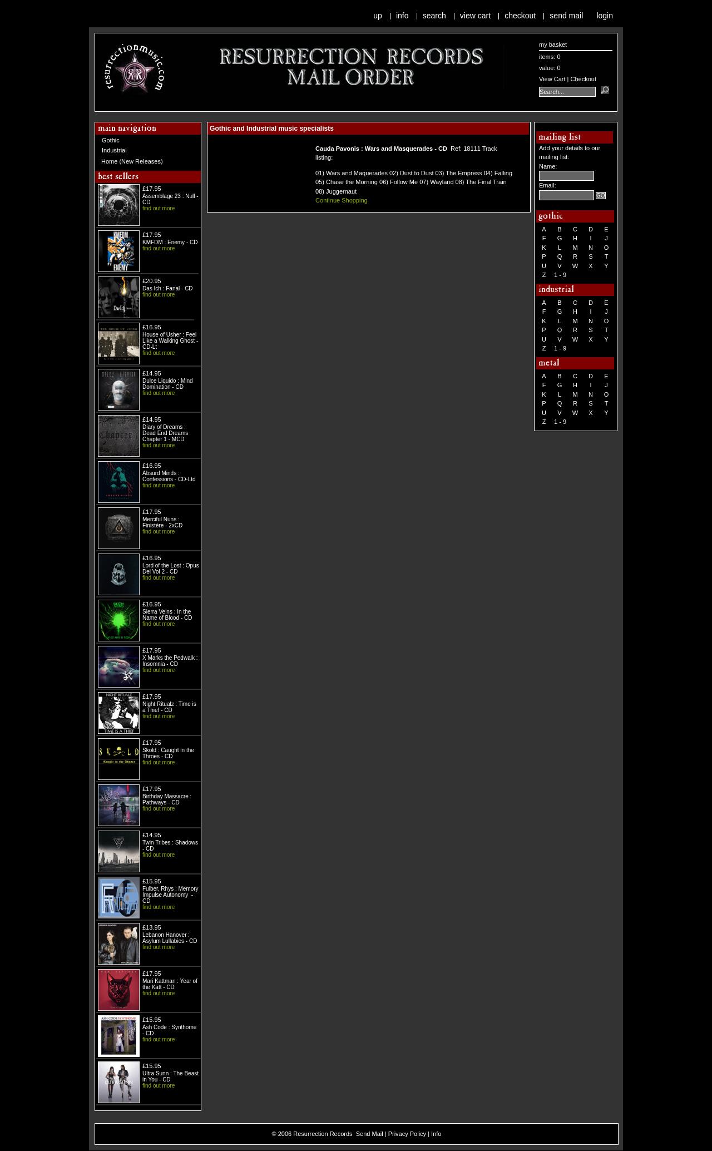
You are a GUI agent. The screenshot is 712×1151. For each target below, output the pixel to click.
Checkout (520, 15)
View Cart (475, 15)
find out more (158, 208)
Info (402, 15)
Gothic (111, 140)
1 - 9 (560, 274)
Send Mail (566, 15)
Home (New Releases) (132, 161)
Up (377, 15)
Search (434, 15)
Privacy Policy (407, 1133)
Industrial (114, 150)
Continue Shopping (341, 200)
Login (604, 15)
